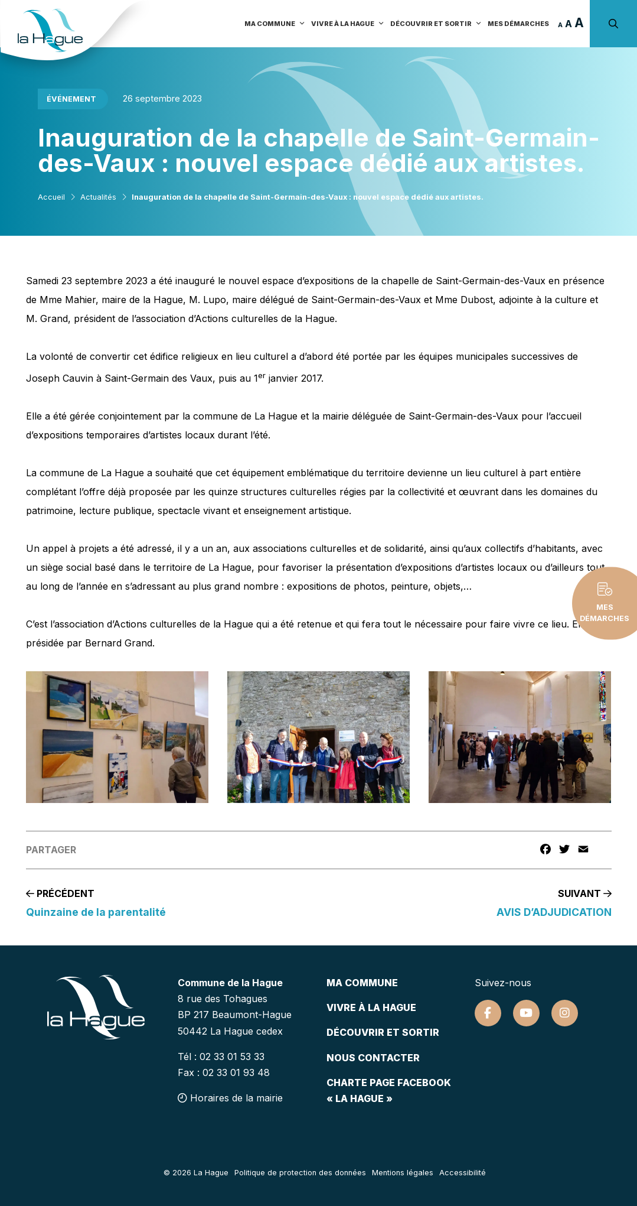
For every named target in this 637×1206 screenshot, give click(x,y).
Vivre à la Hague (347, 23)
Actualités (98, 197)
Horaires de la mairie (230, 1098)
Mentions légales (402, 1172)
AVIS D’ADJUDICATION (554, 912)
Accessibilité (462, 1172)
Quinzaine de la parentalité (96, 912)
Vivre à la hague (371, 1007)
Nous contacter (373, 1058)
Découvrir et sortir (436, 23)
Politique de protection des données (300, 1172)
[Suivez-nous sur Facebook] (488, 1013)
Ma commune (274, 23)
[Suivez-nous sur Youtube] (526, 1013)
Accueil (51, 197)
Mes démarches (518, 23)
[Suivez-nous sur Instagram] (564, 1013)
